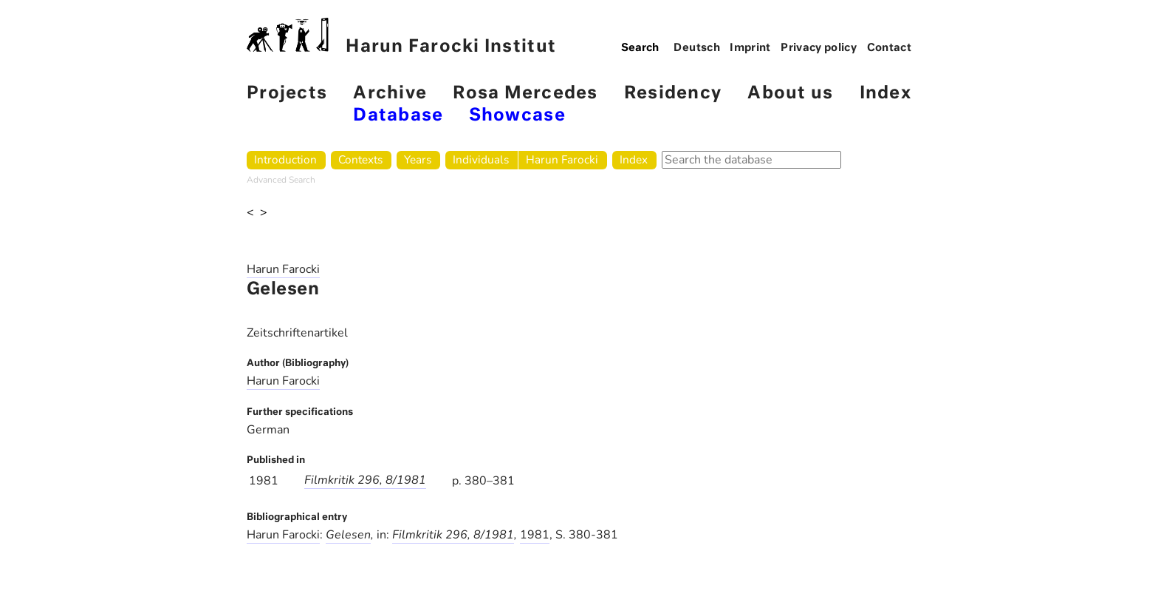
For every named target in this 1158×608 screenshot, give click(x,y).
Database (398, 115)
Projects (287, 93)
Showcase (517, 115)
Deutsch (697, 48)
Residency (673, 93)
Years (417, 159)
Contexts (360, 159)
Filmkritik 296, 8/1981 (365, 480)
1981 (534, 535)
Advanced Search (281, 180)
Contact (889, 48)
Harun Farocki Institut (401, 36)
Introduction (285, 159)
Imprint (750, 48)
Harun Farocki (562, 159)
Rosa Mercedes (525, 93)
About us (790, 93)
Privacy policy (819, 48)
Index (885, 93)
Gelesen (348, 535)
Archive (390, 93)
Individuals (481, 159)
